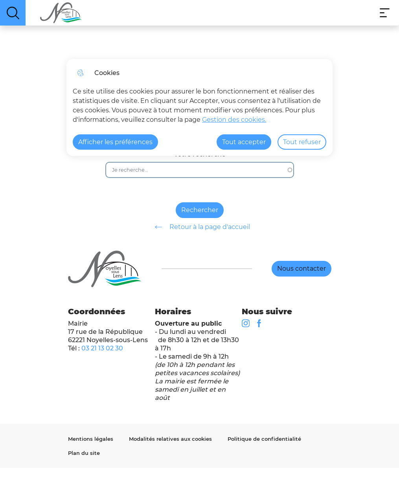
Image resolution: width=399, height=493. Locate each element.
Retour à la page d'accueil (199, 227)
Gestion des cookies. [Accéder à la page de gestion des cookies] (234, 119)
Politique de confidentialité (264, 439)
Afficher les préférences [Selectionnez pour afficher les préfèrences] (115, 142)
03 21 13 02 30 (102, 348)
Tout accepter (244, 142)
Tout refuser (302, 142)
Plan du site (84, 453)
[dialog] (199, 107)
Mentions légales (90, 439)
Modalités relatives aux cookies (170, 439)
